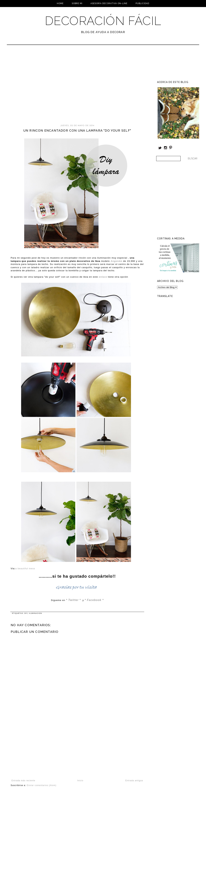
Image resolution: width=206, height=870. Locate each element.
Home (60, 3)
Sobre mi (77, 3)
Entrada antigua (134, 780)
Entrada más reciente (23, 780)
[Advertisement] (32, 86)
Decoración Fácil (103, 21)
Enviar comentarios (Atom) (41, 785)
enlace (103, 277)
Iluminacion (35, 613)
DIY (25, 613)
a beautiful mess (25, 568)
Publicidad (142, 3)
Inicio (80, 780)
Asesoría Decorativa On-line (108, 3)
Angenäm (116, 261)
